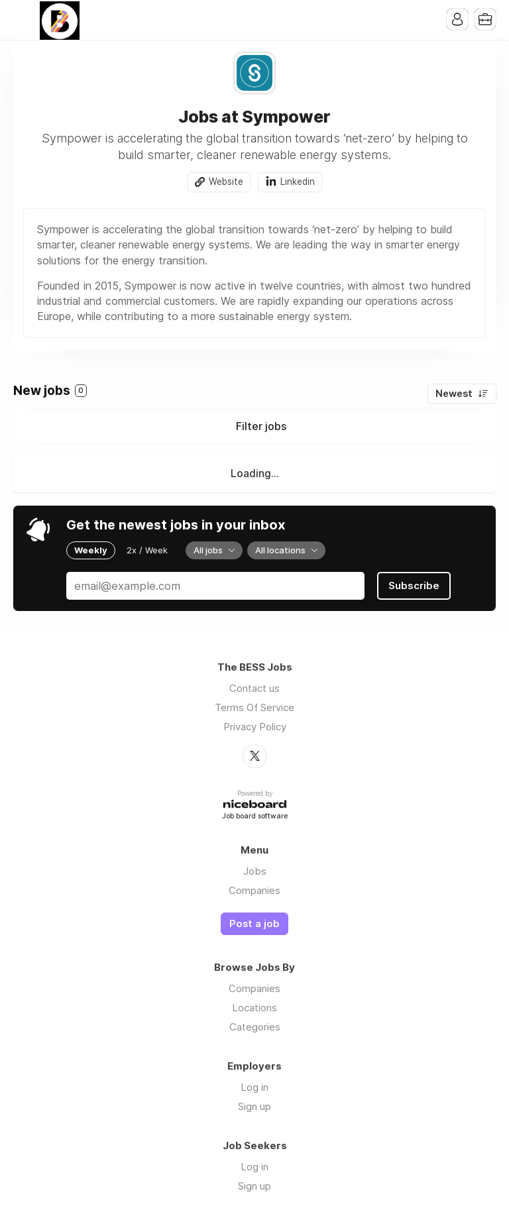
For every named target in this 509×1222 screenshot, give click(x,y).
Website (226, 181)
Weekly (90, 550)
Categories (254, 1027)
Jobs (254, 871)
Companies (254, 890)
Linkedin (297, 181)
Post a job (254, 924)
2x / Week (147, 550)
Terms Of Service (254, 707)
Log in (254, 1087)
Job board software (255, 816)
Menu (23, 20)
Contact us (254, 688)
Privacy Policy (254, 726)
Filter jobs (261, 426)
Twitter (254, 756)
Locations (254, 1007)
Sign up (254, 1106)
